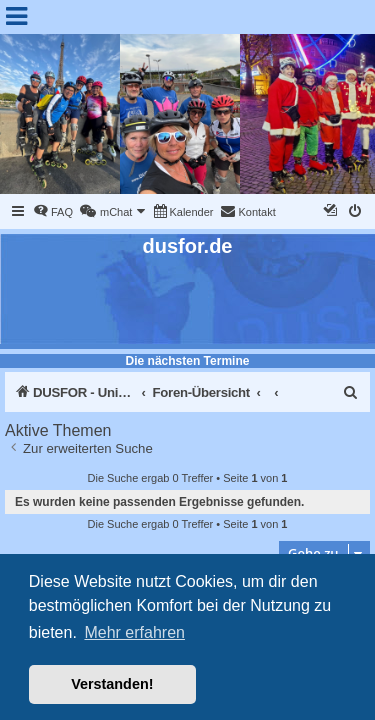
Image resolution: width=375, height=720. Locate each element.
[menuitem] (53, 212)
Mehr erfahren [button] (134, 632)
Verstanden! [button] (112, 684)
